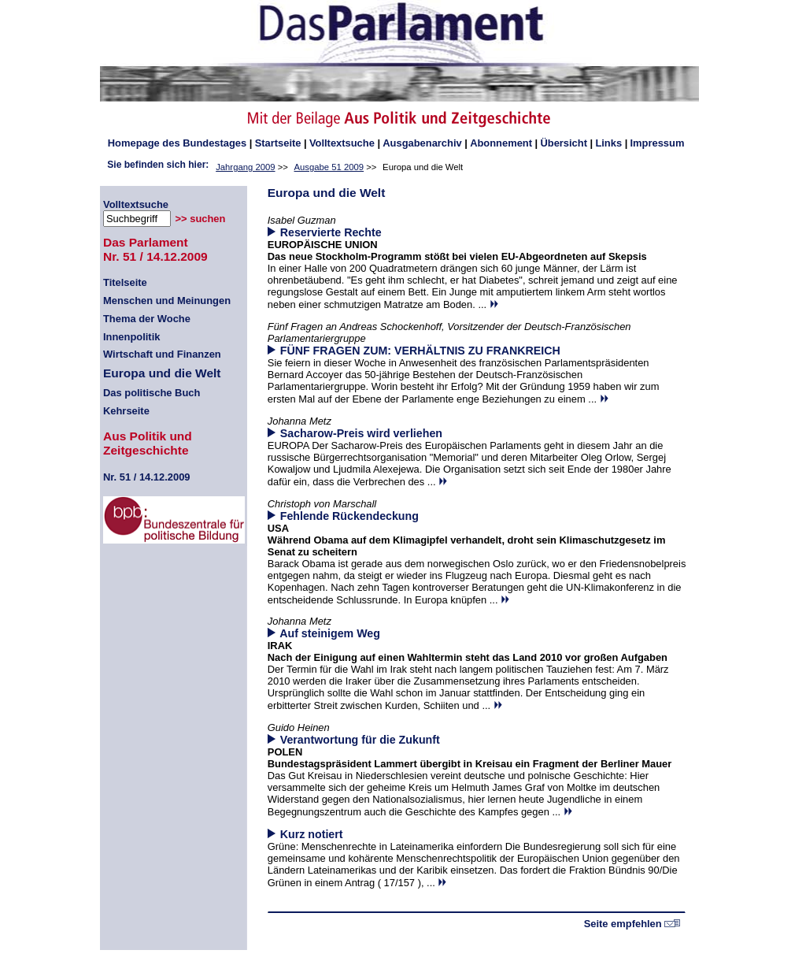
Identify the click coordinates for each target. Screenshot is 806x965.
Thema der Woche (146, 319)
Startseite (278, 143)
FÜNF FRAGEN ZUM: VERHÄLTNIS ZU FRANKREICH (420, 350)
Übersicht (563, 143)
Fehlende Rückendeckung (349, 516)
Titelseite (125, 282)
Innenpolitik (131, 337)
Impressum (657, 143)
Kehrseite (126, 411)
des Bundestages (177, 143)
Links (608, 143)
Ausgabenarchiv (422, 143)
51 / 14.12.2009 (146, 477)
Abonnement (501, 143)
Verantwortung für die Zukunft (360, 739)
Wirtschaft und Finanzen (162, 354)
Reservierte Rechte (331, 232)
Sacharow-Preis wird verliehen (361, 433)
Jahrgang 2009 (245, 167)
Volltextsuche (342, 143)
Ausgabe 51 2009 (329, 167)
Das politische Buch (151, 393)
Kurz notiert (311, 834)
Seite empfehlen (632, 924)
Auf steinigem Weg (329, 633)
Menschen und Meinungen (167, 300)
